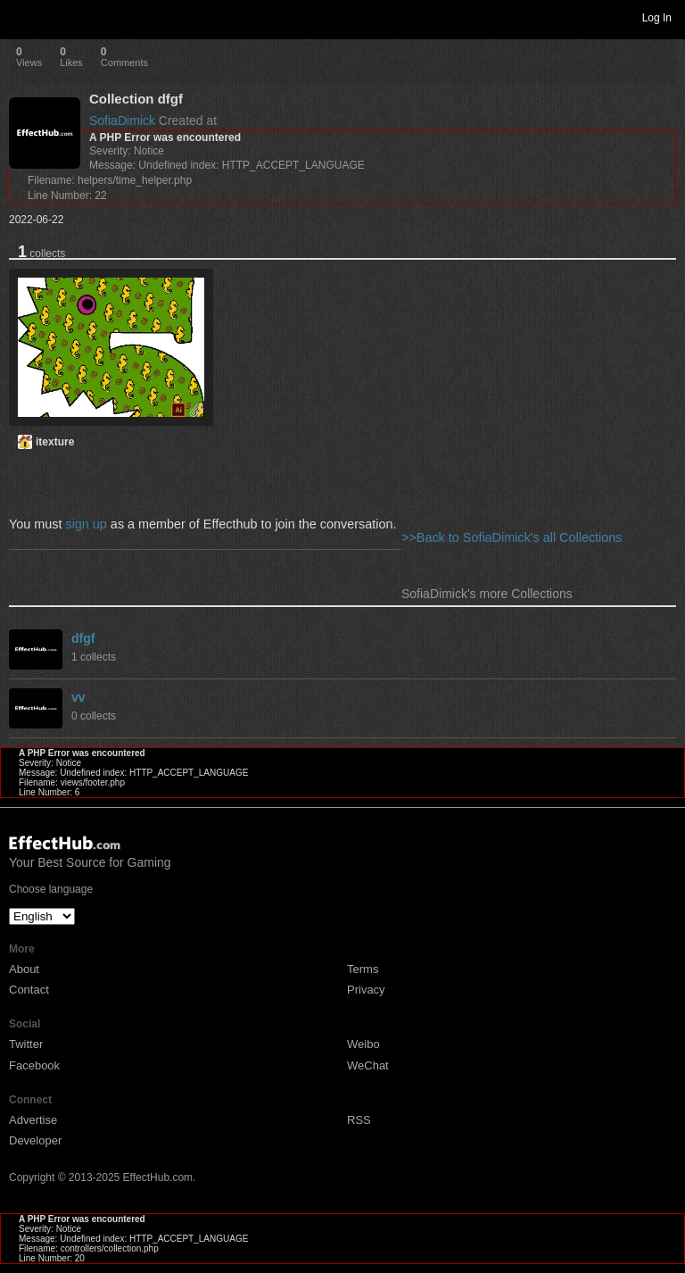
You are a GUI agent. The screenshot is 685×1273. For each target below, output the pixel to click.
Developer (35, 1140)
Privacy (366, 989)
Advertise (33, 1120)
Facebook (34, 1065)
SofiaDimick (122, 120)
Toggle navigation (21, 17)
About (24, 969)
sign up (85, 524)
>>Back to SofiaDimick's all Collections (512, 537)
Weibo (363, 1044)
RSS (359, 1120)
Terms (362, 969)
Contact (29, 989)
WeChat (368, 1065)
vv (78, 697)
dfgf (83, 638)
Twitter (26, 1044)
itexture (55, 442)
